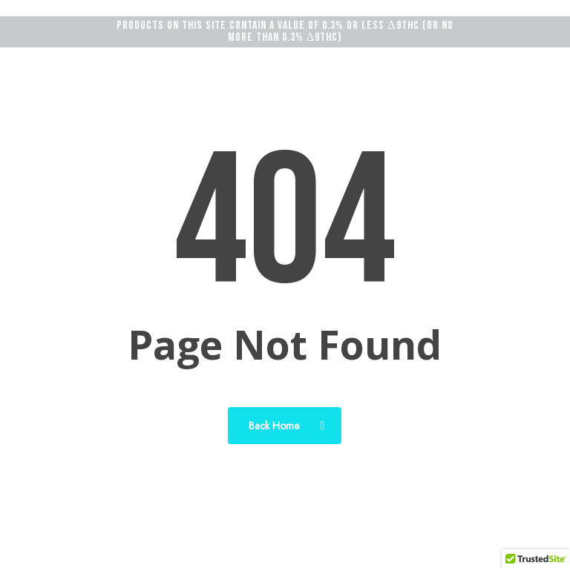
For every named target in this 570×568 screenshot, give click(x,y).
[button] (528, 57)
